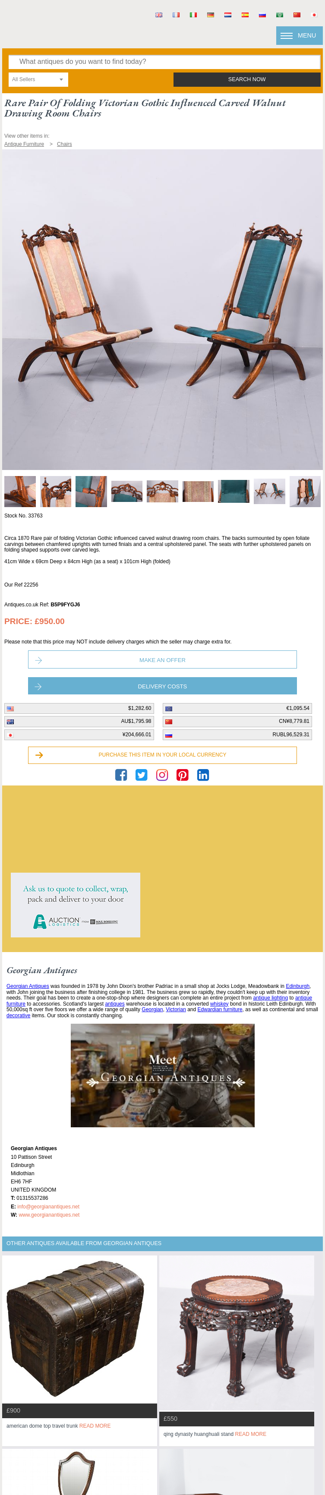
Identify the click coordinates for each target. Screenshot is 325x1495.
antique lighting (270, 998)
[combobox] (38, 80)
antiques (114, 1004)
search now (247, 79)
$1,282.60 (139, 708)
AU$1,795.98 (136, 721)
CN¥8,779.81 (294, 721)
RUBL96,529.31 (291, 735)
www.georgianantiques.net (49, 1215)
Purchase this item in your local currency (163, 755)
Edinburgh (297, 986)
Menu (307, 35)
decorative (18, 1015)
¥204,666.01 (137, 735)
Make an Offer (162, 660)
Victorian (176, 1009)
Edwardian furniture (220, 1009)
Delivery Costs (162, 686)
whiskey (219, 1004)
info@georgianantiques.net (48, 1207)
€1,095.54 (298, 708)
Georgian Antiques (27, 986)
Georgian (152, 1009)
